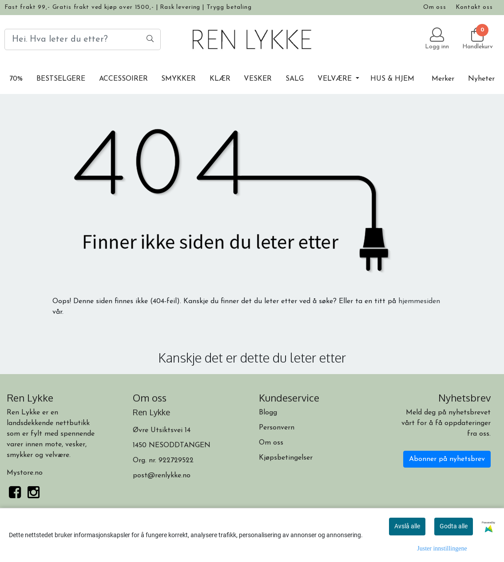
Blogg (268, 412)
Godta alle (454, 526)
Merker (443, 78)
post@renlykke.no (161, 475)
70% (16, 78)
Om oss (434, 7)
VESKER (258, 78)
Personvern (276, 427)
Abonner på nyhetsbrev (447, 459)
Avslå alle (407, 526)
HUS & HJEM (392, 78)
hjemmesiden (419, 301)
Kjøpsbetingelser (286, 457)
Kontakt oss (474, 7)
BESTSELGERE (60, 78)
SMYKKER (178, 78)
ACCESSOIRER (123, 78)
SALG (295, 78)
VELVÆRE (335, 78)
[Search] (82, 39)
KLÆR (220, 78)
